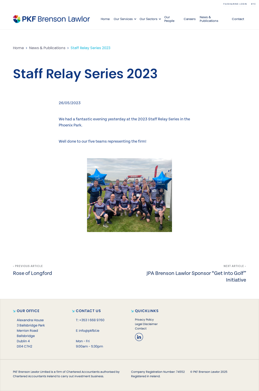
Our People (169, 19)
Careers (190, 19)
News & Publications (209, 19)
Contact (238, 19)
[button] (125, 19)
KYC (253, 4)
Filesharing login (235, 4)
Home (105, 19)
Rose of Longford (32, 273)
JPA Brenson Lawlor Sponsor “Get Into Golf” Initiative (196, 276)
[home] (51, 19)
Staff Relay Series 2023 (90, 48)
